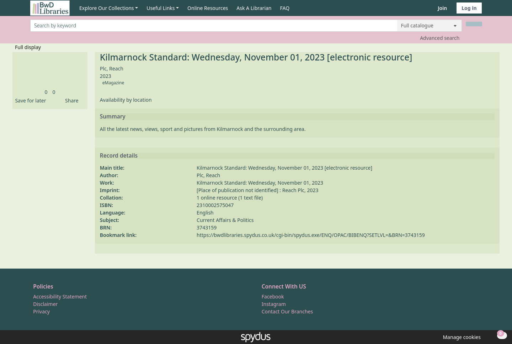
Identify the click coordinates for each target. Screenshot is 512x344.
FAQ (285, 8)
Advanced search (439, 38)
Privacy (41, 311)
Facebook (273, 296)
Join (442, 8)
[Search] (474, 24)
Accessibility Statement (60, 296)
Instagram (274, 304)
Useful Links (160, 8)
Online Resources (207, 8)
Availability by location (126, 99)
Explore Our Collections (106, 8)
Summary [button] (113, 116)
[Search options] (429, 26)
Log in (469, 8)
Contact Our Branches (287, 311)
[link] (45, 92)
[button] (29, 100)
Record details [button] (119, 156)
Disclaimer (45, 304)
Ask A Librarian (253, 8)
